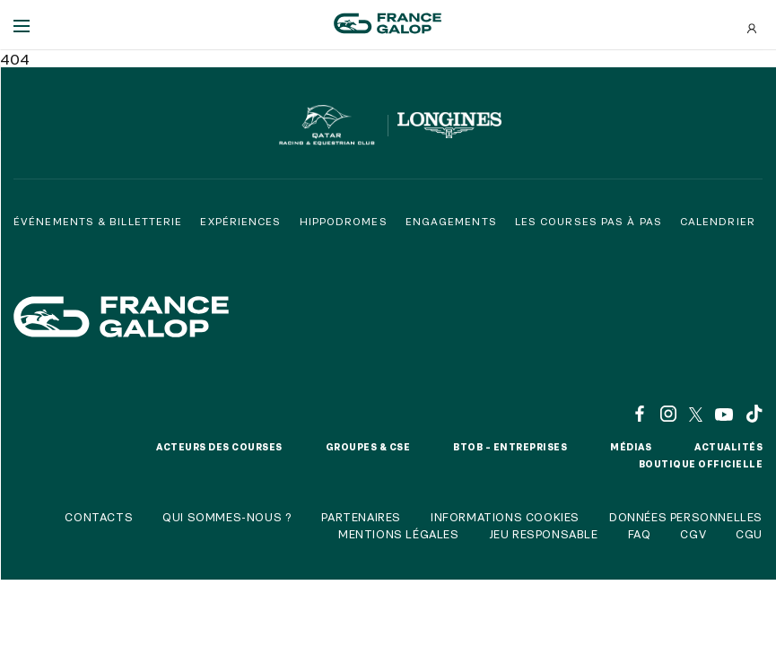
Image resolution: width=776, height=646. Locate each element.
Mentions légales (398, 534)
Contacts (99, 517)
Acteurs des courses (219, 446)
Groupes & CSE (368, 446)
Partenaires (361, 517)
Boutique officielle (701, 463)
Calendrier (717, 221)
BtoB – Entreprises (510, 446)
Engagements (451, 221)
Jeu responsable (543, 534)
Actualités (728, 446)
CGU (749, 534)
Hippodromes (344, 221)
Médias (630, 446)
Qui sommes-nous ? (227, 517)
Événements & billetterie (97, 221)
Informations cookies (505, 517)
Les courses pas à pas (588, 221)
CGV (693, 534)
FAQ (639, 534)
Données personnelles (686, 517)
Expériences (240, 221)
